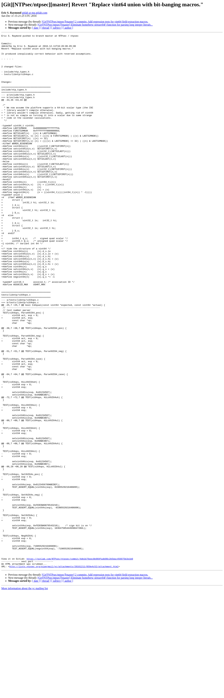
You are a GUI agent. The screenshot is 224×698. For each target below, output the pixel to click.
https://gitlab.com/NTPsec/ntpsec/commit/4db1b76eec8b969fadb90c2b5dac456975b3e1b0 (80, 663)
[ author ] (68, 27)
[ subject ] (56, 27)
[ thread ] (46, 27)
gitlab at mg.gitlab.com (34, 12)
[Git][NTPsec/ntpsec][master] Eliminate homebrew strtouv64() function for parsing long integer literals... (95, 24)
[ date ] (36, 27)
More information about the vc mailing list (24, 695)
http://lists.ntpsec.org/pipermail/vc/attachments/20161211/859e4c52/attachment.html (63, 673)
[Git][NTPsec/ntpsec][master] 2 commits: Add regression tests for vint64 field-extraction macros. (95, 21)
